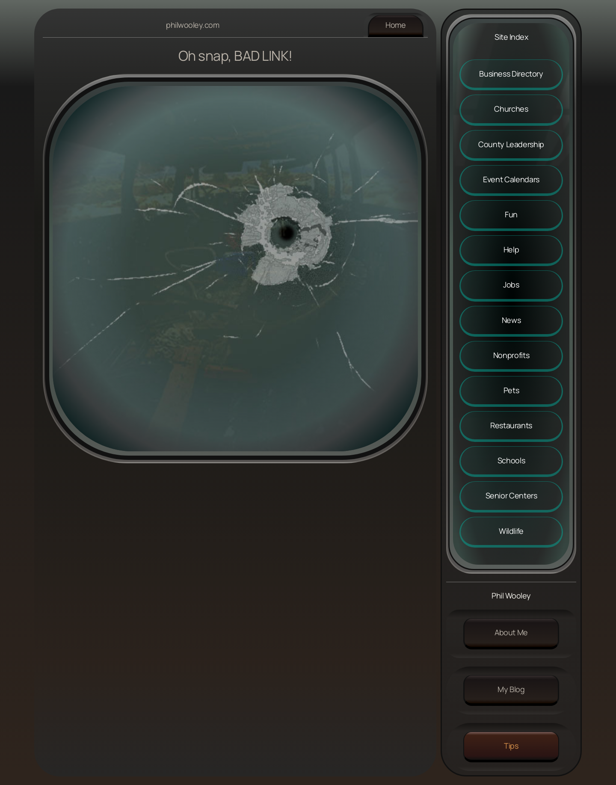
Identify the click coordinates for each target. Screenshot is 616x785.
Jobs (511, 284)
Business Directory (511, 73)
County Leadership (511, 144)
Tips (511, 746)
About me (511, 632)
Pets (511, 390)
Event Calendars (511, 179)
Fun (511, 214)
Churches (511, 109)
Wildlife (511, 531)
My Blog (511, 689)
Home (395, 25)
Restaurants (511, 425)
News (511, 320)
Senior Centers (511, 495)
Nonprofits (511, 355)
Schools (511, 460)
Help (511, 249)
